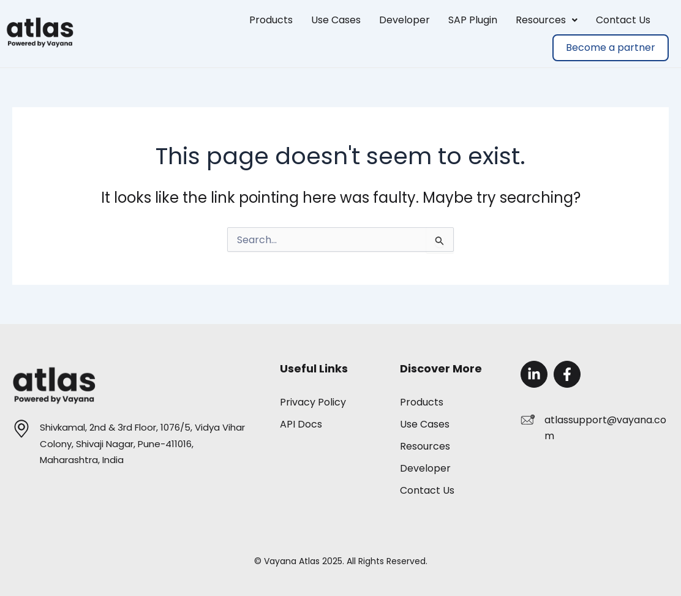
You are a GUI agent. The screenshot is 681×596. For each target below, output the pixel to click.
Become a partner (610, 47)
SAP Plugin (472, 20)
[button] (547, 20)
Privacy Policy (313, 402)
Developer (404, 20)
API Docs (301, 424)
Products (271, 20)
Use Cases (336, 20)
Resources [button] (547, 20)
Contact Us (623, 20)
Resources (425, 446)
